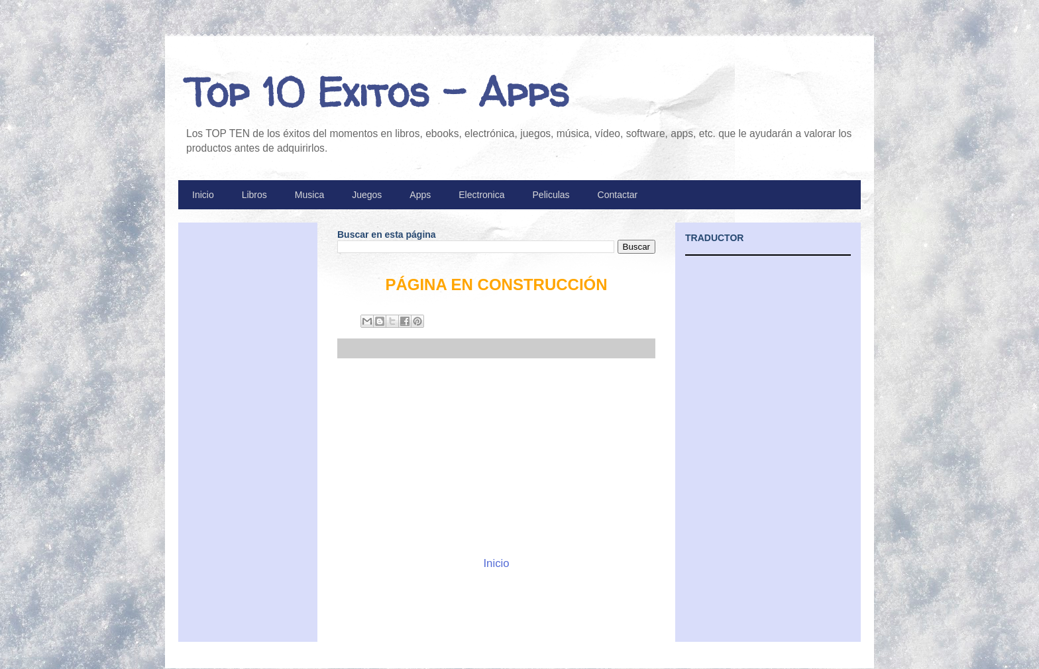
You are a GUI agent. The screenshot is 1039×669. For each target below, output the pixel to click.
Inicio (203, 194)
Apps (420, 194)
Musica (309, 194)
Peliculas (551, 194)
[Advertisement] (496, 457)
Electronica (481, 194)
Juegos (367, 194)
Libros (254, 194)
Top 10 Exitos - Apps (377, 92)
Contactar (618, 194)
